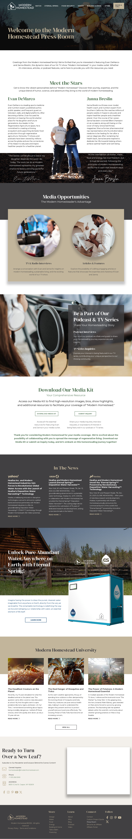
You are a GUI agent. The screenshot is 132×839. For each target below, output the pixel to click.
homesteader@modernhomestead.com (24, 770)
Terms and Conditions (28, 828)
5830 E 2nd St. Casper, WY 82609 (21, 785)
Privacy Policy (13, 828)
